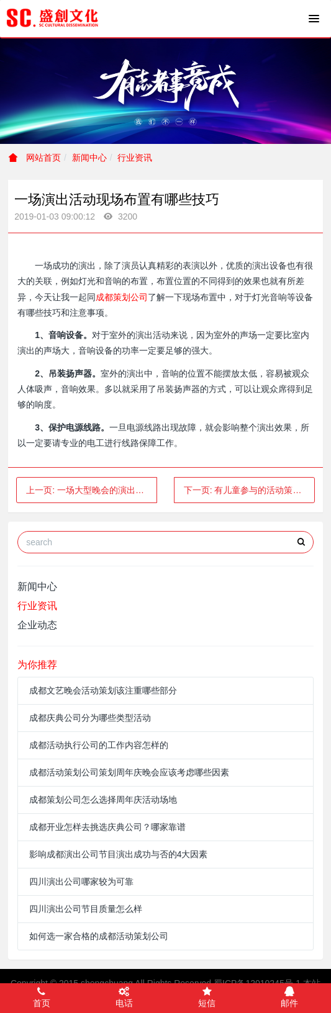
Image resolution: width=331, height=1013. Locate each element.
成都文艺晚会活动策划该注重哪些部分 (103, 690)
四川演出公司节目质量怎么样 (85, 909)
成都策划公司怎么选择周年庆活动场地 (103, 800)
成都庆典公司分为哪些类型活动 (90, 718)
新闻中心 (89, 158)
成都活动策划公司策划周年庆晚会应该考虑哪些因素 (129, 772)
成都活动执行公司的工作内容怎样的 (98, 745)
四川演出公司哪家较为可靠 (81, 881)
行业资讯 (134, 158)
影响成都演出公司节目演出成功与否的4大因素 (118, 854)
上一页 (91, 490)
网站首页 (35, 158)
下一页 (249, 490)
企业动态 (37, 625)
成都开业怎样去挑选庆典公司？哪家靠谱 (107, 827)
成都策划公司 (122, 297)
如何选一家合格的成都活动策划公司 (98, 936)
